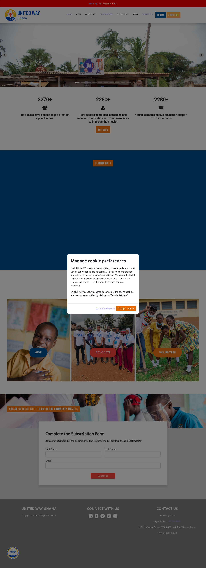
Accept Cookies (126, 308)
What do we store (105, 308)
